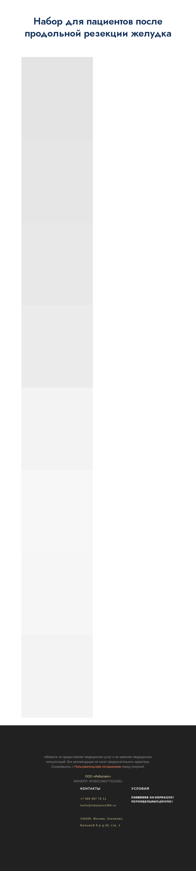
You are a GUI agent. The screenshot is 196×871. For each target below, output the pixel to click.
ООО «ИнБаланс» (98, 776)
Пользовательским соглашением (98, 767)
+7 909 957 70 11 (93, 798)
